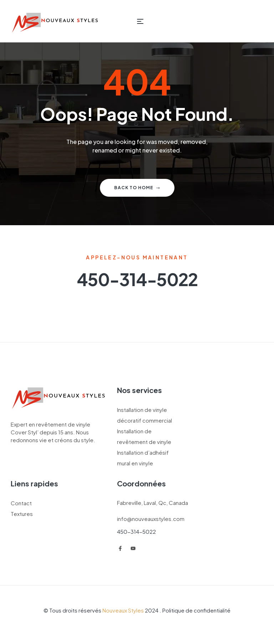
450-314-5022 (136, 531)
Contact (21, 503)
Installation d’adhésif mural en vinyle (143, 457)
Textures (22, 513)
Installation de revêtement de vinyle (144, 436)
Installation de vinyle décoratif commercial (144, 415)
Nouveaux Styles (123, 610)
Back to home (137, 187)
